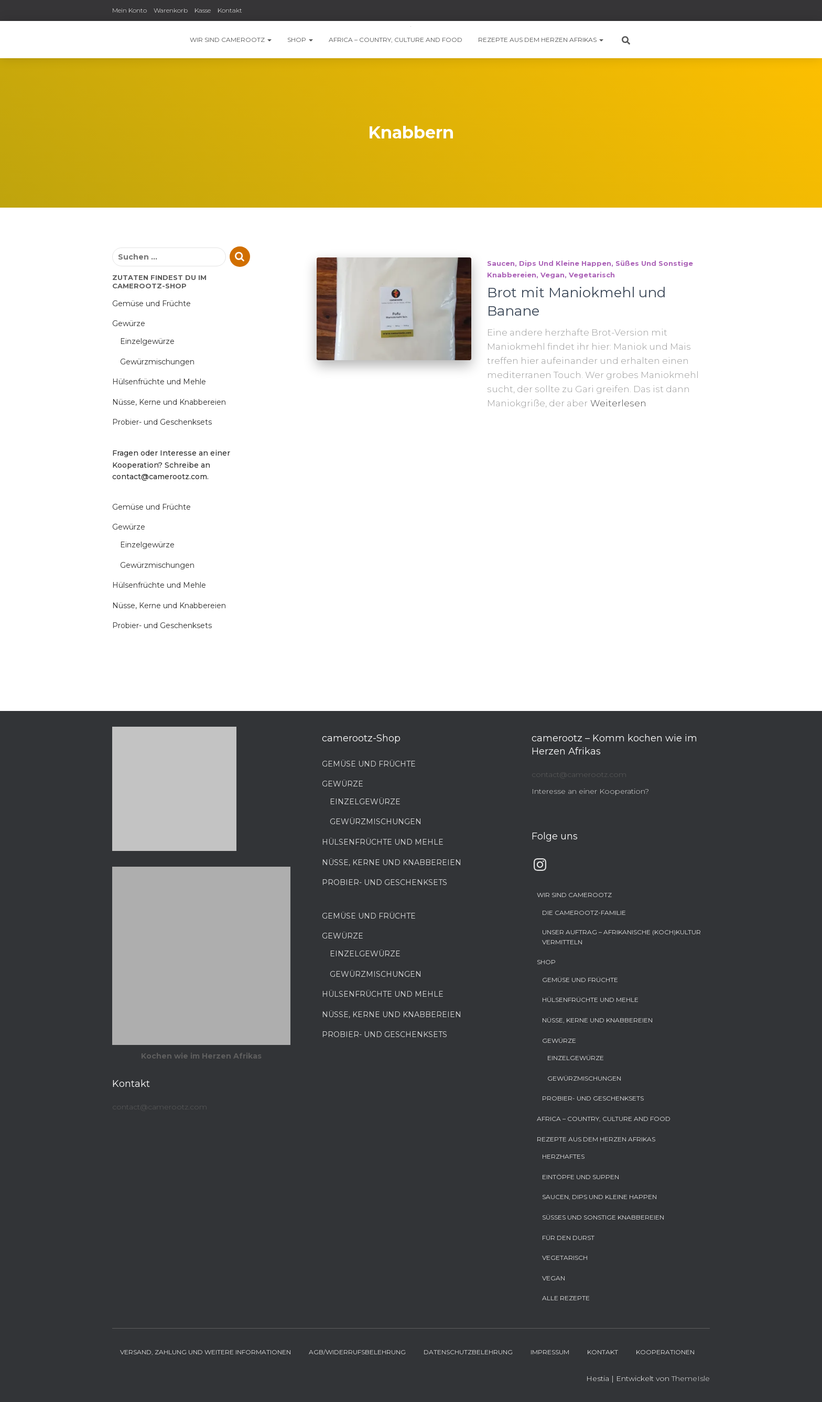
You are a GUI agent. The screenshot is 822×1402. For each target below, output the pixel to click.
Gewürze (128, 323)
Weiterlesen (618, 403)
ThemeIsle (691, 1378)
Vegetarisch (592, 275)
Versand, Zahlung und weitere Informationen (205, 1352)
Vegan (552, 275)
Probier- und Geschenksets (162, 422)
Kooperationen (665, 1352)
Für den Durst (568, 1238)
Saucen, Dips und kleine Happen (549, 263)
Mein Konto (129, 10)
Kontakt (230, 10)
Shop (300, 40)
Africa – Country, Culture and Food (395, 40)
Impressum (550, 1352)
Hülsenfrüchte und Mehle (159, 381)
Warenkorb (171, 10)
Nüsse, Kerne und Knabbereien (169, 402)
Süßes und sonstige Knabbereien (603, 1217)
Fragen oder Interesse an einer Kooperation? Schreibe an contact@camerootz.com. (171, 464)
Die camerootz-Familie (584, 912)
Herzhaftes (563, 1156)
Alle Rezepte (566, 1298)
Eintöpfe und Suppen (580, 1177)
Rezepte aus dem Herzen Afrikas (540, 40)
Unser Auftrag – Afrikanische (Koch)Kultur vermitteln (621, 937)
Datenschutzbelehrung (468, 1352)
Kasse (202, 10)
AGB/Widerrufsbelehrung (357, 1352)
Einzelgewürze (147, 341)
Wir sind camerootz (231, 40)
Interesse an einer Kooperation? (590, 791)
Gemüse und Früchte (151, 303)
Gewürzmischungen (157, 361)
